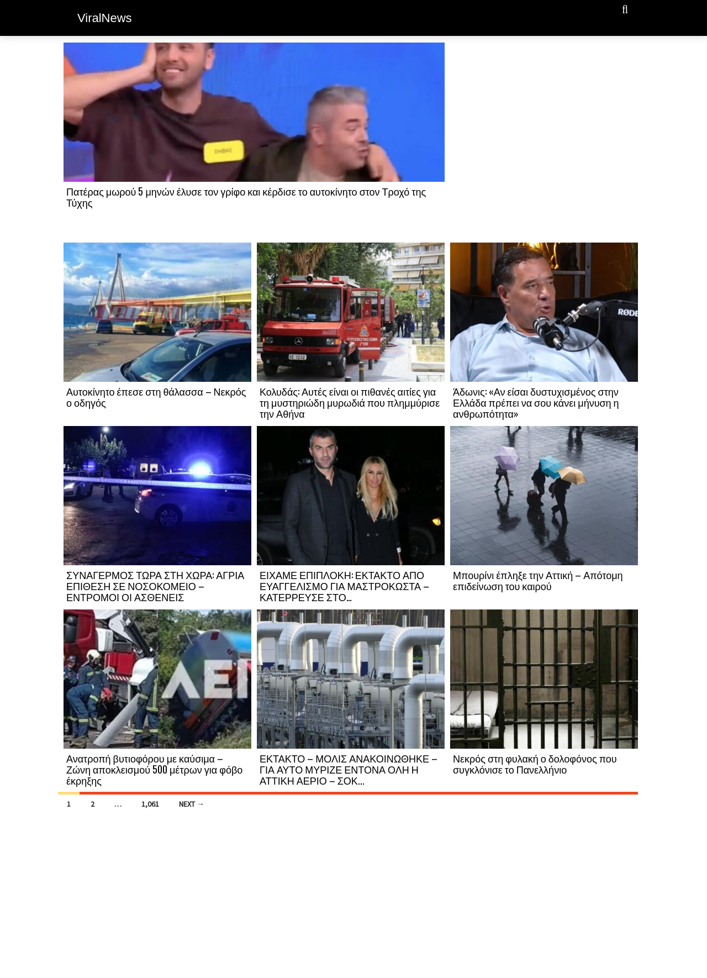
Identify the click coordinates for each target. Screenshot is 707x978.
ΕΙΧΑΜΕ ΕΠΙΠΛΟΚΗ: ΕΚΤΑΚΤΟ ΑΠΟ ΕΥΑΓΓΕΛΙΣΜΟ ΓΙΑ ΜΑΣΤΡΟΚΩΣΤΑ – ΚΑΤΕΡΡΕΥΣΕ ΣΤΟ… (344, 585)
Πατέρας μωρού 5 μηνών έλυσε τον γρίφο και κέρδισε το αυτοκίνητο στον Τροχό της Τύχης (246, 196)
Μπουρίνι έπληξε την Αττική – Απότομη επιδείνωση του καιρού (538, 580)
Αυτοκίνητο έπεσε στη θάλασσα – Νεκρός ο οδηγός (156, 396)
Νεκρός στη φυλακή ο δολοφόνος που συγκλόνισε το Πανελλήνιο (535, 763)
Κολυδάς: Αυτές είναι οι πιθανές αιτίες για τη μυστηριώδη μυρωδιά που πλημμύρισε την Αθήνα (350, 402)
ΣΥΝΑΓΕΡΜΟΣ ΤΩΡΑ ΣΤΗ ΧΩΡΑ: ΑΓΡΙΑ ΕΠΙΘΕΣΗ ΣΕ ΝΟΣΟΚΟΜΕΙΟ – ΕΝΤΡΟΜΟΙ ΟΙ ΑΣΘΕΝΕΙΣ (155, 585)
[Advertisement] (544, 142)
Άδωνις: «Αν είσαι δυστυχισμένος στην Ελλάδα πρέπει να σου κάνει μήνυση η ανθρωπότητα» (536, 402)
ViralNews (104, 18)
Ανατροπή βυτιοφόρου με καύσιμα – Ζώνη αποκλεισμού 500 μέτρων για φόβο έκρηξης (154, 769)
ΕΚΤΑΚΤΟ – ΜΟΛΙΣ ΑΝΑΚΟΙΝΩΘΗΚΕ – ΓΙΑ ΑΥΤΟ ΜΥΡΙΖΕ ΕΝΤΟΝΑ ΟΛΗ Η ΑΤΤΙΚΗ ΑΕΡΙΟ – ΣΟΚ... (348, 769)
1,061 (150, 804)
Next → (191, 804)
